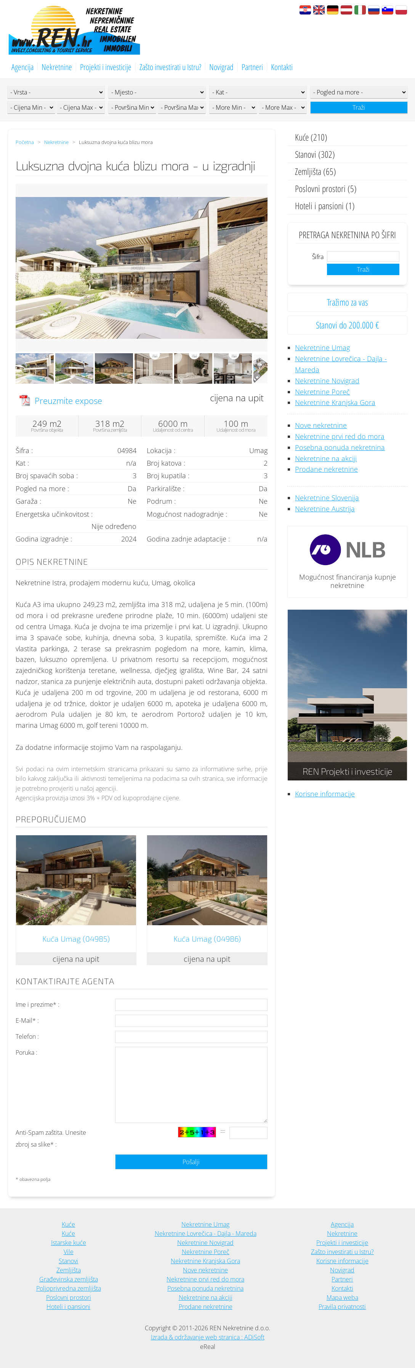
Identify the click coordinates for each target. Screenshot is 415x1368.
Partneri (252, 66)
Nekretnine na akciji (326, 458)
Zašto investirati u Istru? (170, 66)
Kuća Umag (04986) (207, 938)
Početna (25, 142)
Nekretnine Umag (322, 347)
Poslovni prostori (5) (326, 188)
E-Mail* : (27, 1020)
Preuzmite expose (68, 400)
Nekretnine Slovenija (327, 497)
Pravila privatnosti (342, 1306)
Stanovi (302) (315, 154)
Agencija (22, 66)
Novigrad (221, 66)
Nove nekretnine (321, 425)
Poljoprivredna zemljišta (68, 1288)
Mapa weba (342, 1297)
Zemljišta (68, 1270)
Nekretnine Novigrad (327, 380)
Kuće (68, 1224)
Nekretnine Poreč (322, 391)
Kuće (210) (311, 137)
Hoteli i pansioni (68, 1306)
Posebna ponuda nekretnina (340, 447)
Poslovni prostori (68, 1297)
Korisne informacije (325, 793)
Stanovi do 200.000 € (347, 325)
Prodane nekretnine (326, 469)
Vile (69, 1252)
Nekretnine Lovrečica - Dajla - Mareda (205, 1233)
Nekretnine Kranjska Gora (335, 402)
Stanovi (68, 1261)
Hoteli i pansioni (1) (325, 205)
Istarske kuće (68, 1242)
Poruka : (26, 1052)
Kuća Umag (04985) (76, 938)
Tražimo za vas (347, 302)
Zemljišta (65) (315, 171)
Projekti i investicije (105, 66)
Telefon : (27, 1036)
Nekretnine (57, 66)
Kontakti (282, 66)
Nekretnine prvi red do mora (340, 436)
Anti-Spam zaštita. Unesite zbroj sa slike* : (51, 1138)
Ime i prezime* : (37, 1004)
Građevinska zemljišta (68, 1279)
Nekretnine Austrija (325, 508)
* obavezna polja (33, 1179)
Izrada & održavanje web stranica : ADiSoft (207, 1337)
